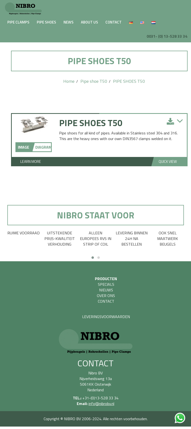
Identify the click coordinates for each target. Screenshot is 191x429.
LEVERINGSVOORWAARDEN (106, 317)
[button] (93, 257)
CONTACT (113, 22)
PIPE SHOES (46, 22)
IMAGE (23, 147)
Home (69, 81)
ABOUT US (89, 22)
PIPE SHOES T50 (129, 81)
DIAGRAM (43, 147)
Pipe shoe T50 (93, 81)
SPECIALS (106, 284)
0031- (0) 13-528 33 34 (167, 36)
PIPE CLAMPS (18, 22)
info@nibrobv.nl (101, 403)
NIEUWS (106, 290)
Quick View (168, 161)
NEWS (69, 22)
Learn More (30, 161)
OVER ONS (106, 295)
